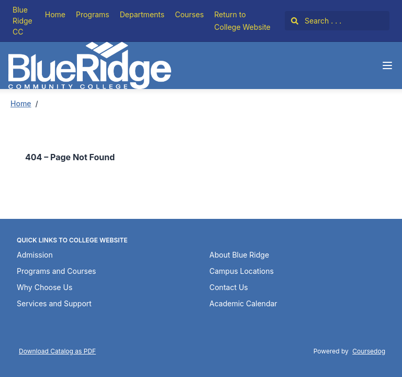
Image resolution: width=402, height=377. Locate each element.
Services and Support (54, 303)
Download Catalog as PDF (57, 351)
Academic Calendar (243, 303)
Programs (92, 14)
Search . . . (316, 20)
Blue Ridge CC (22, 20)
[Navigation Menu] (387, 65)
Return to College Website (242, 20)
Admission (35, 254)
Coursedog (368, 351)
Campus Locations (241, 271)
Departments (142, 14)
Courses (189, 14)
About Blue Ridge (239, 254)
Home (55, 14)
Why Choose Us (44, 287)
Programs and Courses (56, 271)
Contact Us (228, 287)
